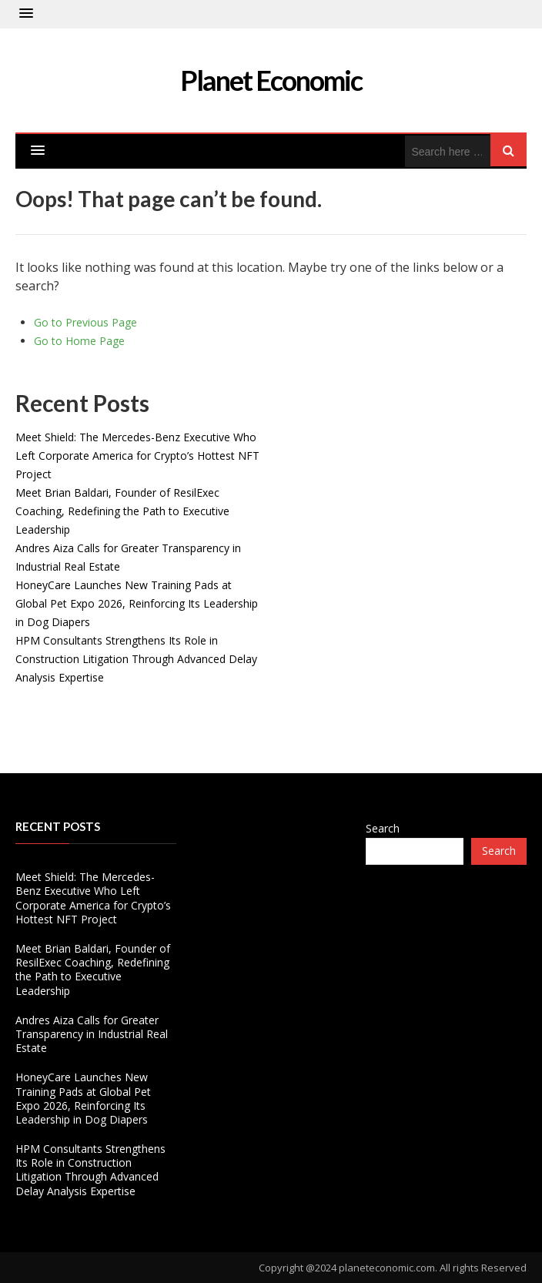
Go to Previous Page (85, 322)
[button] (26, 14)
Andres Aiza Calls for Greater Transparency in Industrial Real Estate (91, 1034)
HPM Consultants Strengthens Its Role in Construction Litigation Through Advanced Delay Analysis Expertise (136, 659)
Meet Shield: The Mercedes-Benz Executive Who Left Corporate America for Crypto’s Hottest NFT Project (137, 455)
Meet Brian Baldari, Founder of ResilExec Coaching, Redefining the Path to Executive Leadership (122, 511)
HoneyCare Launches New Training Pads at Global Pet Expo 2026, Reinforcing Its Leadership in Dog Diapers (136, 603)
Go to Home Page (79, 340)
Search (383, 828)
